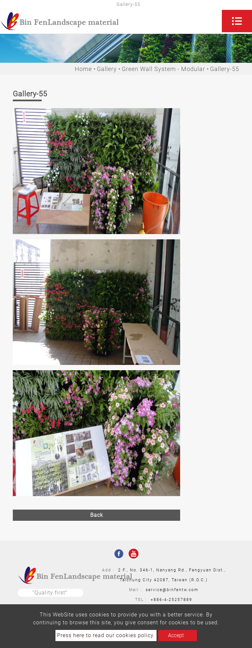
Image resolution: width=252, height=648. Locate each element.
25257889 (180, 599)
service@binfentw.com (172, 590)
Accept (176, 635)
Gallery (107, 68)
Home (83, 68)
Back (96, 515)
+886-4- (160, 599)
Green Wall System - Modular (163, 68)
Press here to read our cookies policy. (106, 635)
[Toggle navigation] (237, 21)
